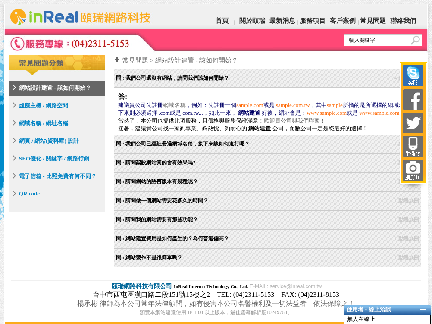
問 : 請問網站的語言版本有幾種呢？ (267, 182)
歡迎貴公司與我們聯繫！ (295, 120)
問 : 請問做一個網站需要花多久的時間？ (267, 201)
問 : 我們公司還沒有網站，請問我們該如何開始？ (267, 78)
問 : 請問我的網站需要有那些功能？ (267, 219)
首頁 (222, 20)
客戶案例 (343, 20)
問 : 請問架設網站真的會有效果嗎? (267, 163)
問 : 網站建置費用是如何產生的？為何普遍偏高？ (267, 238)
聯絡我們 (403, 20)
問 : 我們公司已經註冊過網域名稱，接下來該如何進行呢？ (267, 144)
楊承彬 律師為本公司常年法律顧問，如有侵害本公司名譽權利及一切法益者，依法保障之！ (216, 303)
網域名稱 (174, 105)
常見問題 (373, 20)
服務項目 (313, 20)
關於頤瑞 (252, 20)
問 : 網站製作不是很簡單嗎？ (267, 257)
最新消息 (282, 20)
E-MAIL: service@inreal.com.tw (286, 286)
